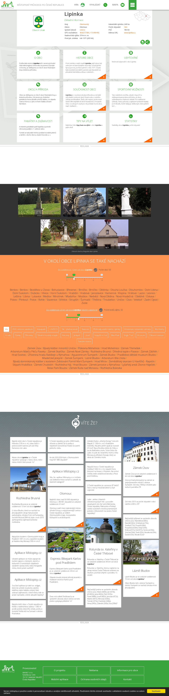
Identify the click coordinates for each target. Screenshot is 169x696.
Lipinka (73, 13)
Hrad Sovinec (19, 354)
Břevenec (72, 289)
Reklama (93, 670)
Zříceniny (29, 335)
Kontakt (127, 679)
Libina (26, 296)
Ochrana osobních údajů (93, 679)
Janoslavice (97, 293)
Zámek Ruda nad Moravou (83, 368)
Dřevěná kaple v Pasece (126, 351)
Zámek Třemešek (130, 348)
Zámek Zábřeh (149, 351)
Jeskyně (77, 335)
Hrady (8, 335)
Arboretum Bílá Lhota (113, 358)
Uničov (82, 30)
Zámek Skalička (56, 351)
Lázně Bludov (92, 358)
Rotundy (65, 335)
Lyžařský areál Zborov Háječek (138, 364)
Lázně (87, 335)
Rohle (41, 299)
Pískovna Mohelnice (88, 348)
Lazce (142, 293)
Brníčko (83, 289)
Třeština (96, 299)
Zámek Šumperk (74, 358)
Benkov (14, 289)
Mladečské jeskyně (52, 358)
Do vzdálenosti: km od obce (75, 269)
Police (33, 299)
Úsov (129, 299)
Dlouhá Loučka (119, 289)
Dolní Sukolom (21, 293)
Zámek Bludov (107, 354)
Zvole (84, 303)
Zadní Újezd (151, 299)
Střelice (63, 299)
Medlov (47, 296)
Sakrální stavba (84, 341)
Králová (132, 293)
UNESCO (54, 329)
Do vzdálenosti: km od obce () (72, 309)
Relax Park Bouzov (57, 368)
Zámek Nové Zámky (78, 351)
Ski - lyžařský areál (69, 329)
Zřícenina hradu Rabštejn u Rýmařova (49, 354)
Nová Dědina (107, 296)
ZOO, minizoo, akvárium (22, 329)
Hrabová (84, 293)
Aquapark (41, 329)
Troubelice (109, 299)
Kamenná (110, 293)
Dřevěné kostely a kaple (47, 335)
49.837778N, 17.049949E (89, 32)
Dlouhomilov (136, 289)
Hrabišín (73, 293)
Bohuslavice (58, 289)
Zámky (18, 335)
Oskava (150, 296)
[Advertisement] (84, 166)
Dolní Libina (151, 289)
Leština (17, 296)
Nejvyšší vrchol (100, 335)
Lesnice (151, 293)
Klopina (122, 293)
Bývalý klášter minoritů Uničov (59, 348)
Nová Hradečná (124, 296)
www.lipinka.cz (129, 32)
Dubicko (35, 293)
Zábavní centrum (156, 335)
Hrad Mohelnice (110, 348)
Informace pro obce (127, 670)
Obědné (139, 296)
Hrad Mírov (101, 361)
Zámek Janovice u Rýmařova (104, 364)
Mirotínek (58, 296)
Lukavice (36, 296)
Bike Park (115, 335)
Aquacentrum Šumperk (85, 354)
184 (125, 27)
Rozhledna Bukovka (111, 368)
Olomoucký (84, 24)
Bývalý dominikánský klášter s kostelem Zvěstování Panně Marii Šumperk (53, 361)
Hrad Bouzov (80, 364)
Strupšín (74, 299)
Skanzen (85, 329)
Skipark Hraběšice (22, 364)
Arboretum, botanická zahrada (137, 329)
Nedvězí (93, 296)
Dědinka (104, 289)
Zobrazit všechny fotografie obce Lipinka (85, 251)
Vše (6, 329)
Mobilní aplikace (59, 679)
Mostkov (82, 296)
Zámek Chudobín (43, 364)
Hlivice (45, 293)
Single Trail (128, 335)
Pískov (13, 299)
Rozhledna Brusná (101, 351)
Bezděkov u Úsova (40, 289)
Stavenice (52, 299)
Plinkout (23, 299)
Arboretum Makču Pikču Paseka (28, 351)
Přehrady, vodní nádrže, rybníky (106, 329)
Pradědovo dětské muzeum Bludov (136, 354)
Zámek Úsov (34, 348)
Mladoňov (71, 296)
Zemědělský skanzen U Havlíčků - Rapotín (132, 361)
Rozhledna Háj (63, 364)
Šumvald (85, 299)
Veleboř (138, 299)
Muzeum (141, 335)
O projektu (59, 670)
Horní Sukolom (58, 293)
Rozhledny (159, 329)
